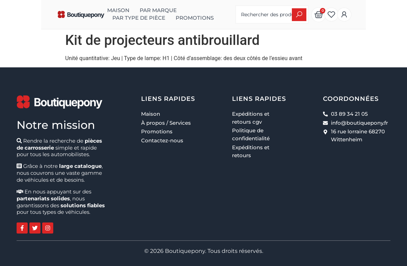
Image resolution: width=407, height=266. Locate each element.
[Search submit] (329, 14)
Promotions (104, 18)
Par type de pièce (186, 10)
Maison (91, 10)
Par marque (131, 10)
